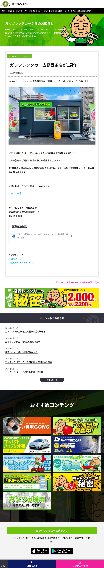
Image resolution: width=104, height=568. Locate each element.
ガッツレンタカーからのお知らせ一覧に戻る (77, 282)
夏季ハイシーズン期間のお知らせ (21, 351)
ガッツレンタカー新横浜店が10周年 (22, 341)
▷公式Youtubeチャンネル (21, 262)
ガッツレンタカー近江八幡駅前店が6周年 (25, 331)
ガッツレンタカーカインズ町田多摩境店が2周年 (28, 362)
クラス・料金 (15, 193)
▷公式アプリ (15, 258)
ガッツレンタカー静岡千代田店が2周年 (24, 372)
